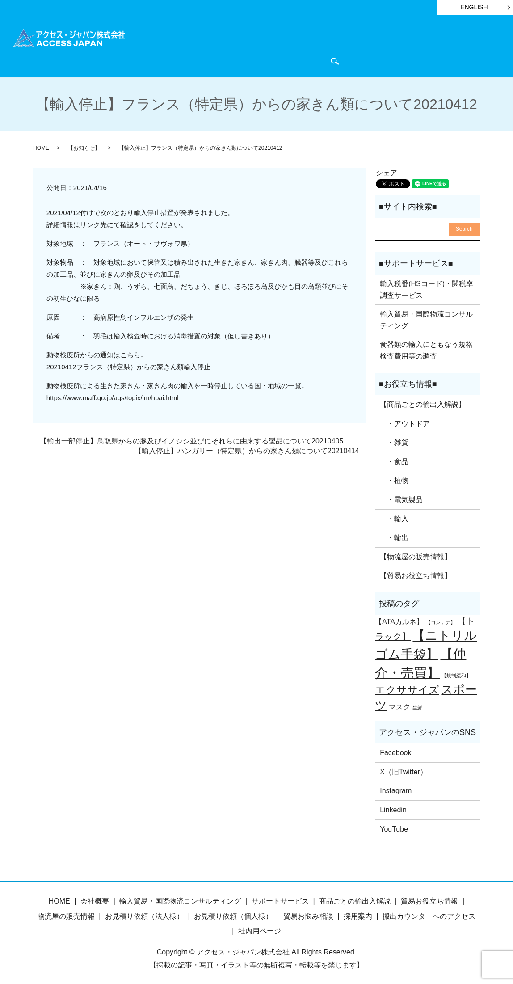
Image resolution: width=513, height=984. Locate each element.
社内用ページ (259, 929)
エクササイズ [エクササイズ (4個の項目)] (407, 688)
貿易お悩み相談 (308, 914)
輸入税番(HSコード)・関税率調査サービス (426, 288)
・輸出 (394, 536)
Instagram (396, 789)
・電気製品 (401, 498)
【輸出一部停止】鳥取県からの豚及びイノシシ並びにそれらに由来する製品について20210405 (191, 439)
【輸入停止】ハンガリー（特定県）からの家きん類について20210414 (247, 449)
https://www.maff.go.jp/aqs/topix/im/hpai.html (112, 396)
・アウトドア (405, 422)
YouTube (394, 827)
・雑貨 (394, 441)
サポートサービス (271, 45)
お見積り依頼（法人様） (144, 914)
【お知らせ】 (84, 147)
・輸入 (394, 517)
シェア (386, 171)
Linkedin (393, 808)
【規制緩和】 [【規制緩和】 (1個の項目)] (456, 674)
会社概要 (151, 60)
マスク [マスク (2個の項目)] (399, 705)
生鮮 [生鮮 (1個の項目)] (417, 706)
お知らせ (384, 45)
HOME (148, 45)
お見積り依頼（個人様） (233, 914)
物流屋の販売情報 (66, 914)
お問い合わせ (193, 60)
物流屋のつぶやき (434, 45)
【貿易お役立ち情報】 (415, 574)
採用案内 (358, 914)
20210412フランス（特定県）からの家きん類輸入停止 (128, 365)
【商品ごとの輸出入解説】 (423, 403)
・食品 (394, 460)
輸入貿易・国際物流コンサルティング (426, 318)
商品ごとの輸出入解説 (201, 45)
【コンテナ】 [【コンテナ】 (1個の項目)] (440, 621)
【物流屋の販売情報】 (415, 555)
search (228, 60)
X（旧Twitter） (403, 770)
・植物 (394, 479)
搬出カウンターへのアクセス (429, 914)
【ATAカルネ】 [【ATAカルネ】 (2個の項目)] (399, 620)
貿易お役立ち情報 (335, 45)
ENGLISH (474, 7)
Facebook (395, 751)
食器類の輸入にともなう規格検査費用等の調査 (426, 349)
